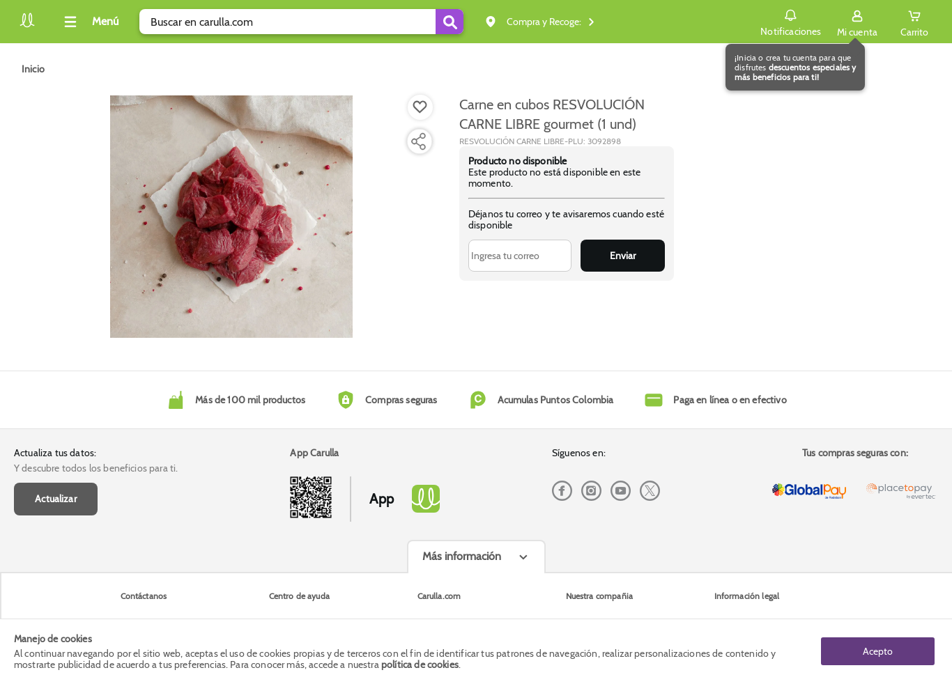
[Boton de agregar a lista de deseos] (420, 107)
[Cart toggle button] (914, 21)
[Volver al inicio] (27, 25)
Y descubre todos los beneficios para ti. (96, 468)
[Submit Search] (449, 21)
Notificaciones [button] (790, 21)
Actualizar (56, 498)
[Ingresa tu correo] (520, 256)
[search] (301, 21)
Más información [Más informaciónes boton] (461, 556)
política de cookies (420, 664)
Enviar (623, 255)
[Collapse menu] (89, 21)
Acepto (878, 651)
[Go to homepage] (33, 69)
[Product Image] (231, 217)
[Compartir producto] (418, 141)
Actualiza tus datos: (55, 452)
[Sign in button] (857, 21)
